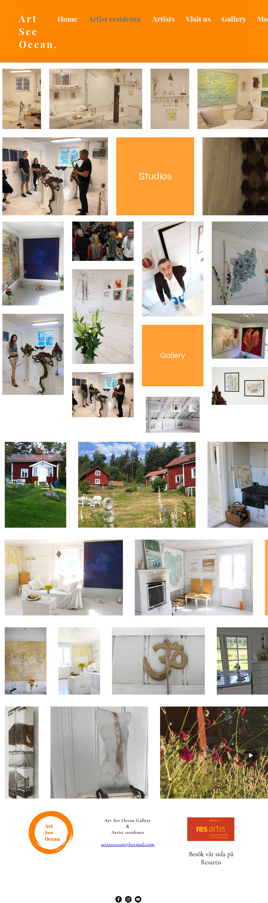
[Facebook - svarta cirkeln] (118, 899)
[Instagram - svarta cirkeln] (128, 899)
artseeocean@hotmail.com (127, 844)
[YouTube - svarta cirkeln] (138, 899)
